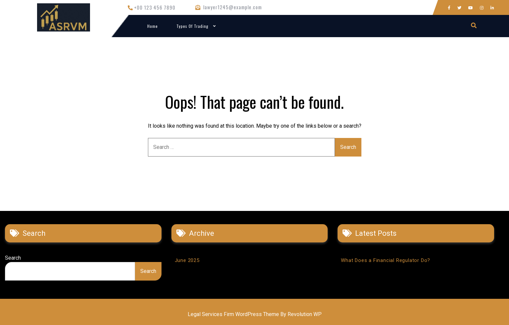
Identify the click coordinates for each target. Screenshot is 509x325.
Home (152, 26)
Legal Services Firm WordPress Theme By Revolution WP (255, 314)
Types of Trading (192, 26)
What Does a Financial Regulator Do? (385, 260)
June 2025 (187, 260)
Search (13, 258)
